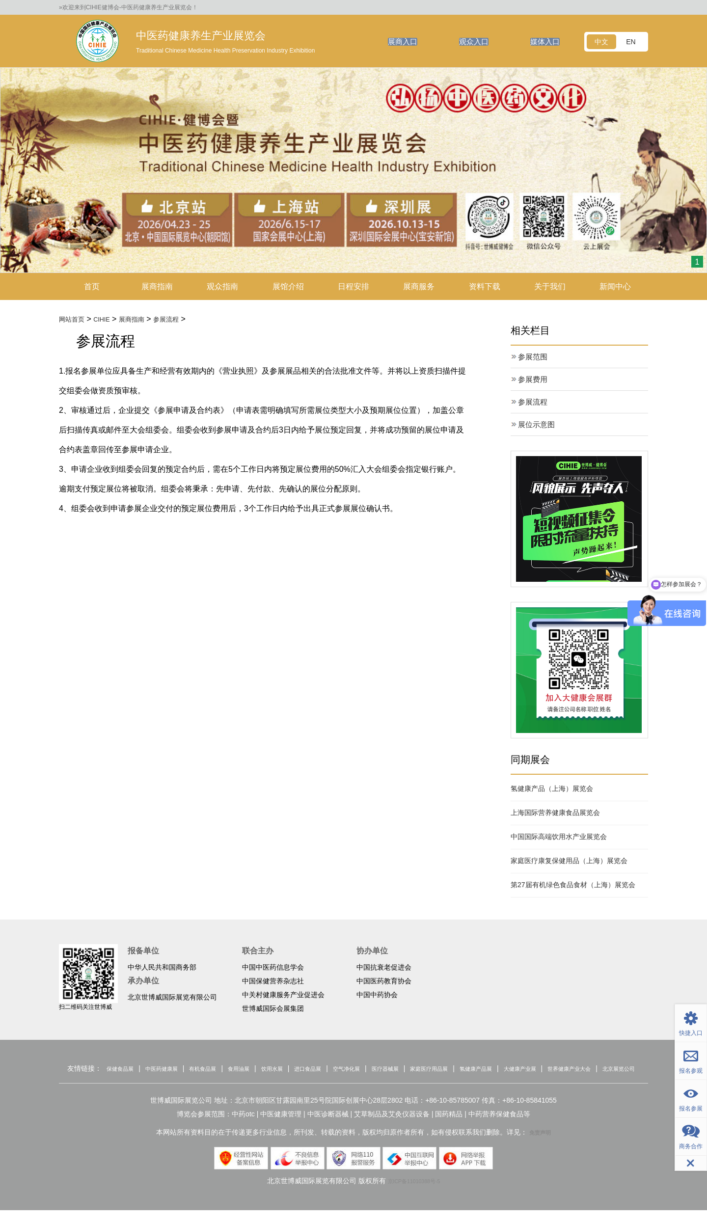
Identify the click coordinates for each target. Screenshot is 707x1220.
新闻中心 (615, 286)
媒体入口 (544, 41)
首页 (92, 286)
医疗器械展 (431, 1069)
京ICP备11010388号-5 (414, 1190)
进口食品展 (340, 1069)
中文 (601, 42)
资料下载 (484, 286)
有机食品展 (215, 1069)
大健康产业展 (593, 1069)
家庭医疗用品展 (485, 1069)
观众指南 (222, 286)
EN (630, 42)
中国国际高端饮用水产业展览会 (559, 837)
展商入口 (397, 41)
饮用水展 (297, 1069)
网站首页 (74, 319)
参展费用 (533, 380)
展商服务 (419, 286)
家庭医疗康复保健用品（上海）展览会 (569, 862)
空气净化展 (386, 1069)
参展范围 (533, 357)
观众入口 (471, 41)
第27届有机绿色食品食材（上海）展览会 (573, 886)
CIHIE (109, 319)
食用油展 (258, 1069)
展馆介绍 (288, 286)
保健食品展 (117, 1069)
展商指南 (157, 286)
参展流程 (185, 319)
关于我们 (550, 286)
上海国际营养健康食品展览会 (555, 813)
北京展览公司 (374, 1078)
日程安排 (353, 286)
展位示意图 (537, 425)
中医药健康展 (166, 1069)
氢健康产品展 (541, 1069)
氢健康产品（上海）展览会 (552, 789)
